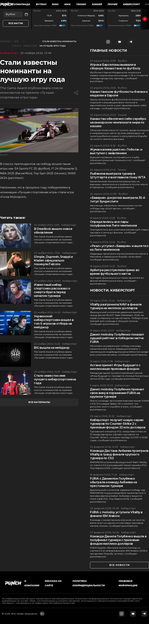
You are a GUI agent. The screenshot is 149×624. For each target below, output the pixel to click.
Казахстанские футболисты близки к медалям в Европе (119, 93)
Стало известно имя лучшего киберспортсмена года (55, 379)
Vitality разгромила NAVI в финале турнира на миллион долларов (116, 306)
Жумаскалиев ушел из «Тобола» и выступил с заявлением (116, 151)
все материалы (39, 402)
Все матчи (15, 23)
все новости (119, 565)
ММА (67, 4)
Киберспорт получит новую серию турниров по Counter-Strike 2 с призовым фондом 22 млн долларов (117, 423)
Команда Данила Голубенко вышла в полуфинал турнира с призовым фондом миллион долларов (118, 540)
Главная (5, 41)
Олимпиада (21, 4)
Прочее (112, 4)
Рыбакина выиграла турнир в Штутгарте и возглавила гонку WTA (117, 175)
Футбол (41, 4)
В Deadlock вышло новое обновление (53, 230)
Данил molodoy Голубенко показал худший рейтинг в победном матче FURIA (117, 338)
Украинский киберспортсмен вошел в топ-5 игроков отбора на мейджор (54, 321)
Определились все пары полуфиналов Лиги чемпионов (113, 223)
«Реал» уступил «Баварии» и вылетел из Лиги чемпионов (119, 247)
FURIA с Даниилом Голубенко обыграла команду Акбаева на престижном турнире (113, 482)
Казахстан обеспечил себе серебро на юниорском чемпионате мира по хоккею (118, 122)
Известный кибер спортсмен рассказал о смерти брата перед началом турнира (52, 290)
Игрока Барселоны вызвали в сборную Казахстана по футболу (115, 66)
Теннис (81, 4)
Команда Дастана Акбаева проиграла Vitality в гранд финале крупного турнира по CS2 (119, 454)
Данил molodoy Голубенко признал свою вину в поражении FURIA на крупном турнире (117, 393)
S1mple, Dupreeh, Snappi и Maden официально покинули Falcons (53, 260)
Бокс (55, 4)
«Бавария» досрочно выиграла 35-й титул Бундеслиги (117, 199)
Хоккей (97, 4)
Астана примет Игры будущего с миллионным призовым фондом (115, 367)
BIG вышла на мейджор (52, 347)
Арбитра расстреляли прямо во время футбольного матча (114, 271)
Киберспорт (131, 4)
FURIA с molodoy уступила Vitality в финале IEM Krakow (116, 514)
